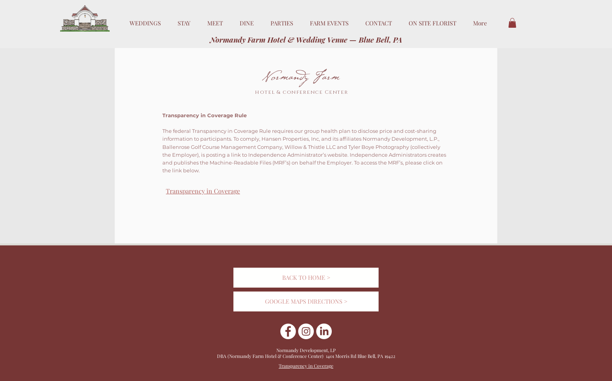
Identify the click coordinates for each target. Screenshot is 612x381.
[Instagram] (306, 331)
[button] (512, 23)
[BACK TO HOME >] (306, 278)
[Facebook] (288, 331)
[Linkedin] (324, 331)
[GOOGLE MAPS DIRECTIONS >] (306, 301)
